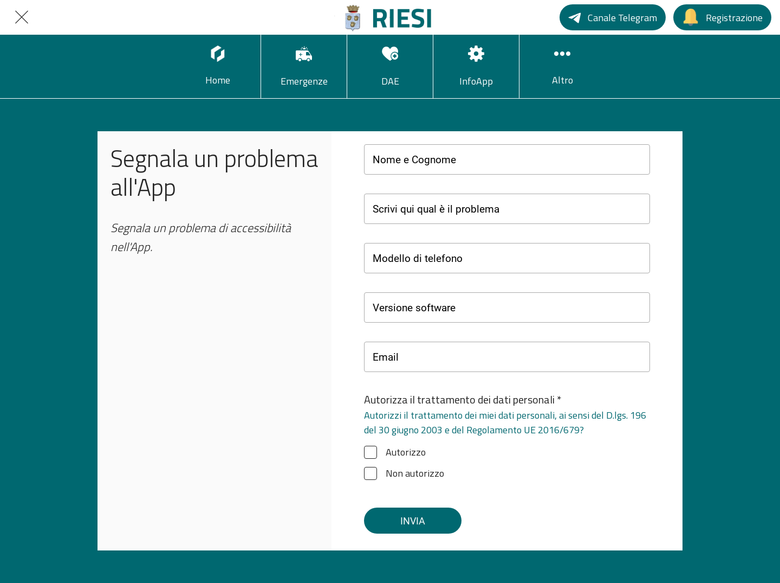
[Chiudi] (21, 17)
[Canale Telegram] (613, 17)
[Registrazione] (722, 17)
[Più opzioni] (562, 66)
